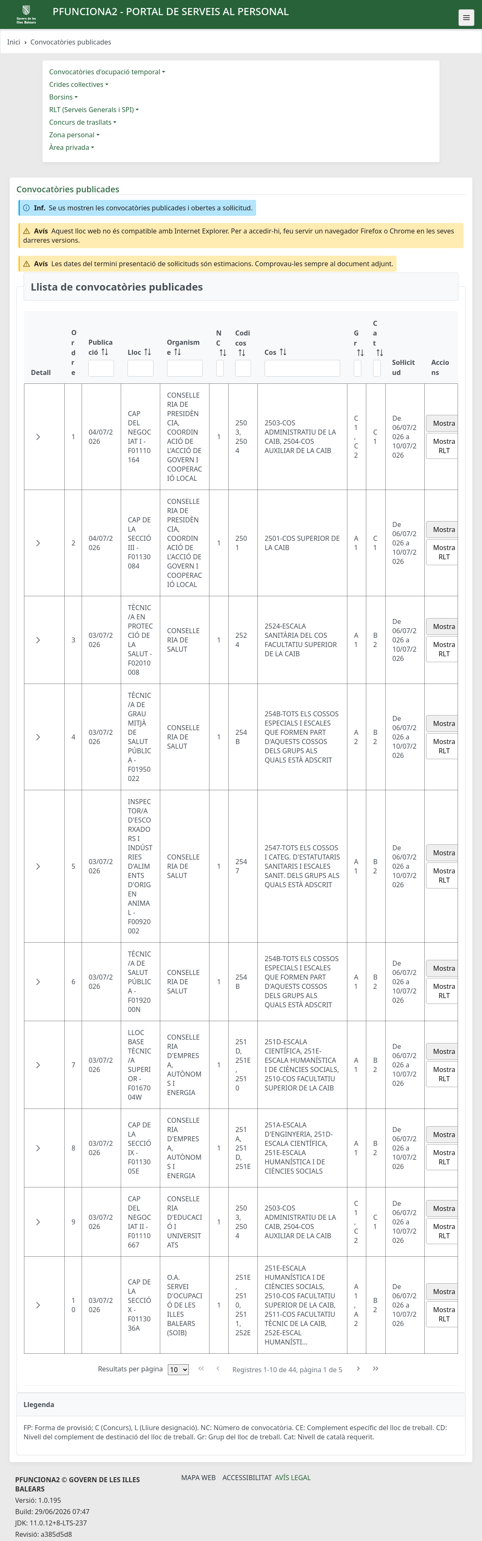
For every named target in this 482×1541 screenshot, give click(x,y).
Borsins (61, 97)
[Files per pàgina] (178, 1369)
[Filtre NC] (220, 368)
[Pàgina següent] (358, 1368)
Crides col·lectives (76, 84)
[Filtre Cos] (303, 368)
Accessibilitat (247, 1477)
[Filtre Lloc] (140, 368)
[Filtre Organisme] (185, 368)
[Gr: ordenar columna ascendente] (356, 347)
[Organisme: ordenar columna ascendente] (184, 347)
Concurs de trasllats (80, 122)
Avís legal (293, 1477)
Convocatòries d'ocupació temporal (104, 71)
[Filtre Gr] (357, 368)
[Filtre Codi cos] (243, 368)
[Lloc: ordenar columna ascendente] (140, 347)
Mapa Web (198, 1477)
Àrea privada (69, 147)
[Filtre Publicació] (101, 368)
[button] (38, 436)
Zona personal (72, 134)
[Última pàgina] (376, 1368)
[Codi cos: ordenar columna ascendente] (242, 347)
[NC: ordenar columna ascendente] (219, 347)
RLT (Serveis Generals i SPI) (91, 109)
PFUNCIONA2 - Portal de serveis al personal (171, 11)
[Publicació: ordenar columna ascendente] (101, 347)
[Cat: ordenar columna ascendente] (376, 347)
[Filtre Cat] (377, 368)
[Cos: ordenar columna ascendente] (302, 347)
